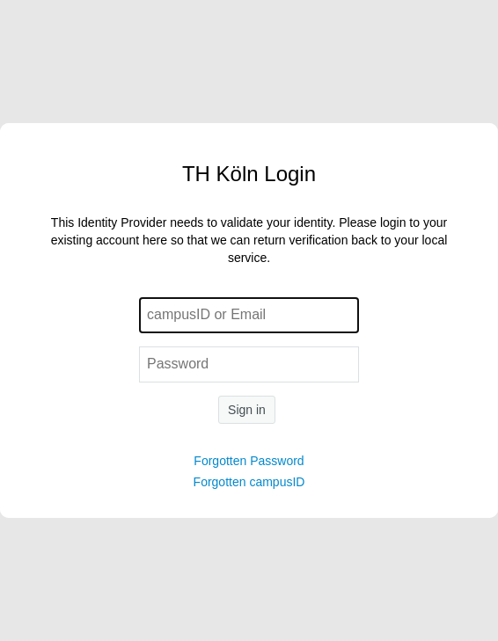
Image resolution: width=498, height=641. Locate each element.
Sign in (247, 410)
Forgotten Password (249, 461)
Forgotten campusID (249, 482)
